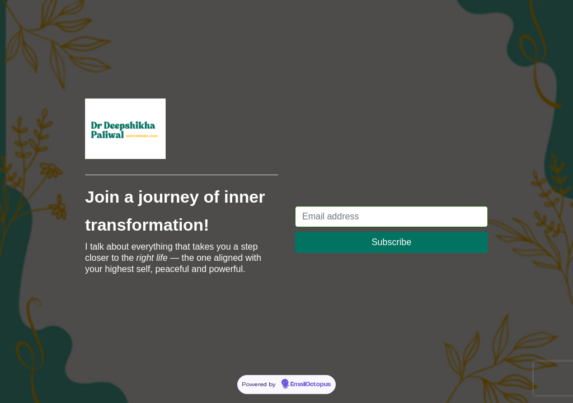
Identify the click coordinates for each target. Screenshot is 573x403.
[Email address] (391, 216)
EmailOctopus (310, 384)
